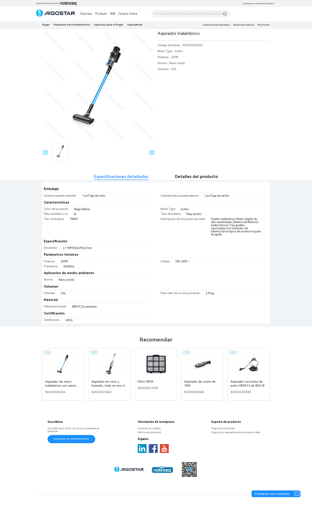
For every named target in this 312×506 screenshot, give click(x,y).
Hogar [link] (46, 24)
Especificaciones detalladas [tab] (121, 176)
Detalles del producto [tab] (196, 176)
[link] (72, 24)
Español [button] (270, 3)
